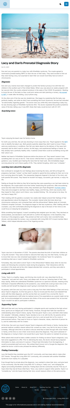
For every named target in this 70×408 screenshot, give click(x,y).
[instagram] (10, 398)
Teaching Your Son (45, 387)
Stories (37, 390)
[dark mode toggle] (60, 4)
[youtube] (13, 398)
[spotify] (6, 398)
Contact (43, 390)
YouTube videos (60, 188)
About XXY (33, 387)
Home (17, 387)
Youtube (56, 387)
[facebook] (2, 398)
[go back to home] (5, 389)
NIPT (66, 142)
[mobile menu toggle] (66, 4)
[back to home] (5, 4)
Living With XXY (63, 398)
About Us (24, 387)
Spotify (63, 387)
